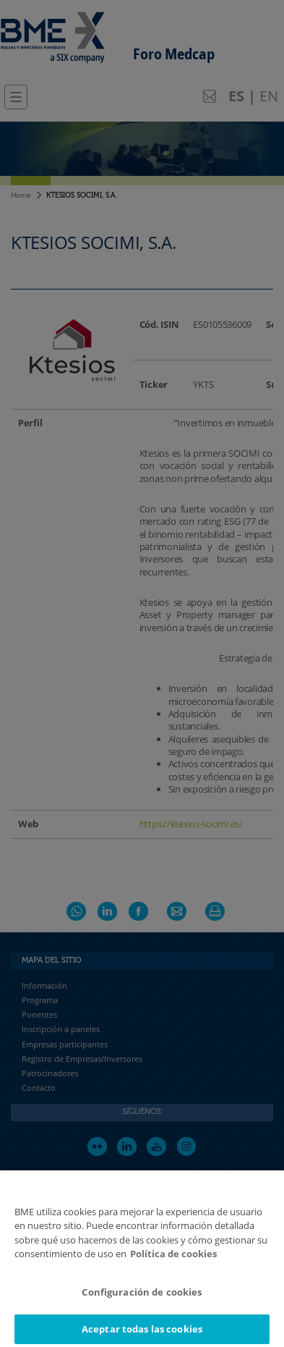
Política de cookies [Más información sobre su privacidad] (173, 1259)
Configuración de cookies (142, 1297)
